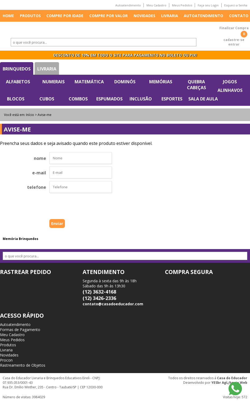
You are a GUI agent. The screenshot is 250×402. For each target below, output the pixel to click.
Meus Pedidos (182, 5)
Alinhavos (230, 90)
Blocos (15, 99)
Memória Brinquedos (20, 238)
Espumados (109, 99)
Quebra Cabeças (196, 85)
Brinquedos (17, 69)
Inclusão (141, 99)
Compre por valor (108, 15)
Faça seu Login (208, 5)
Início (30, 114)
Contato (238, 15)
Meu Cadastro (156, 5)
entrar (234, 44)
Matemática (89, 82)
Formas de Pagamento (20, 329)
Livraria (169, 15)
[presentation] (72, 207)
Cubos (46, 99)
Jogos (230, 82)
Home (8, 15)
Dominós (124, 82)
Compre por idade (64, 15)
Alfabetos (18, 82)
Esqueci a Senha (235, 5)
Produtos (30, 15)
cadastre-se (233, 39)
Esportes (171, 99)
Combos (78, 99)
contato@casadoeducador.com (113, 303)
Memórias (160, 82)
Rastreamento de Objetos (22, 365)
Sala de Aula (203, 99)
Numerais (53, 82)
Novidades (144, 15)
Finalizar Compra (234, 28)
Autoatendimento (128, 5)
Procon (6, 360)
